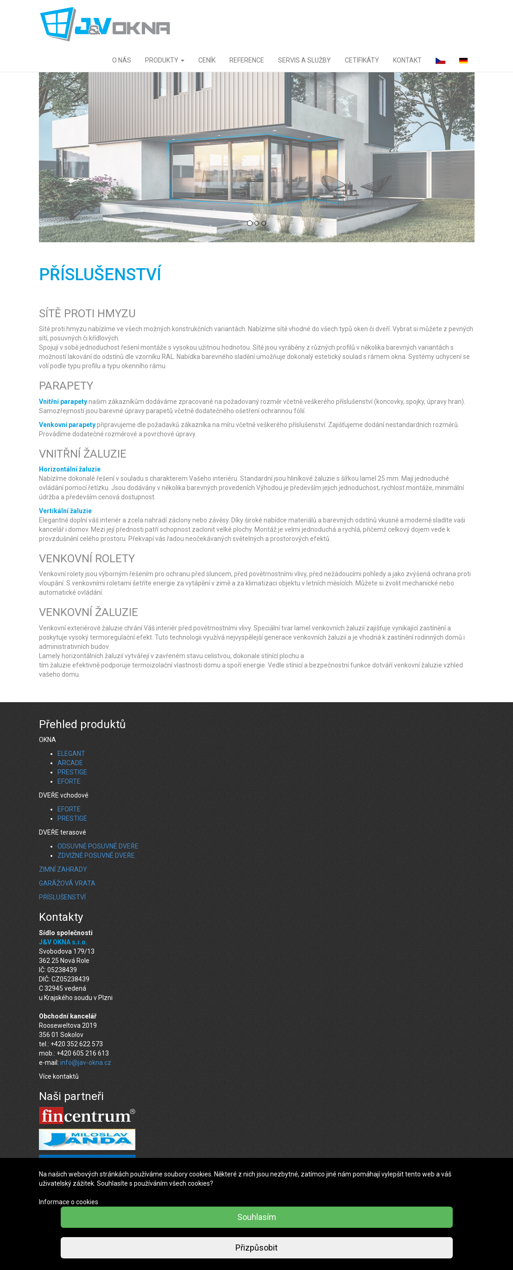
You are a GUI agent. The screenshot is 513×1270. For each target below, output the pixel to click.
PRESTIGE (72, 772)
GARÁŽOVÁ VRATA (67, 883)
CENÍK (206, 60)
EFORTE (69, 781)
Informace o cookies (68, 1202)
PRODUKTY (164, 60)
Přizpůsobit (256, 1247)
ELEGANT (71, 753)
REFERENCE (246, 60)
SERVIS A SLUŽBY (304, 60)
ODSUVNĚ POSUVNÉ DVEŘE (98, 846)
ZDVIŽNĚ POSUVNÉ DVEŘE (96, 855)
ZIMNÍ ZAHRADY (63, 869)
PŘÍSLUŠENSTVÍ (62, 897)
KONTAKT (407, 60)
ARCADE (70, 763)
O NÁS (121, 60)
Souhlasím (256, 1217)
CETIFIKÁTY (362, 60)
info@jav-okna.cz (85, 1062)
